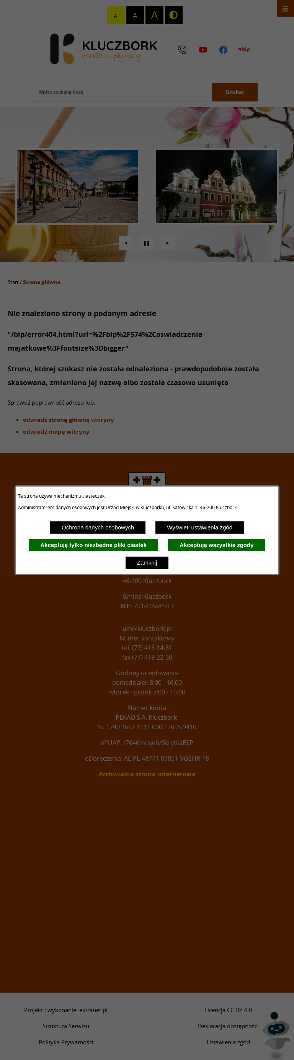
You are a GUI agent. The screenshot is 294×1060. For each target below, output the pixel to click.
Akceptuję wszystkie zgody (216, 545)
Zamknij (147, 562)
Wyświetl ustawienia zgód (199, 527)
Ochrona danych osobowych (98, 527)
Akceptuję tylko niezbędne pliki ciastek (93, 545)
